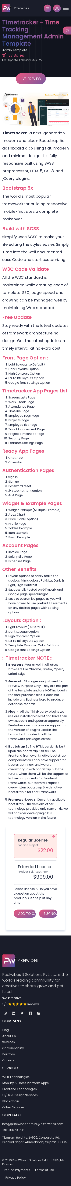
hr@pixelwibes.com (48, 1124)
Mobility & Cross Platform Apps (25, 1083)
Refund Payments (17, 1170)
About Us (9, 1036)
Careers (8, 1060)
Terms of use (44, 1170)
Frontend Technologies (19, 1089)
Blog (5, 1030)
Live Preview (30, 78)
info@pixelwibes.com (18, 1124)
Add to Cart (27, 913)
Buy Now (50, 913)
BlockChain (10, 1101)
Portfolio (8, 1054)
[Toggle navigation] (66, 8)
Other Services (13, 1107)
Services (8, 1042)
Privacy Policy (15, 1177)
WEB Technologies (16, 1077)
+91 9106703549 (13, 1130)
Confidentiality (13, 1048)
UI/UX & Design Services (20, 1095)
